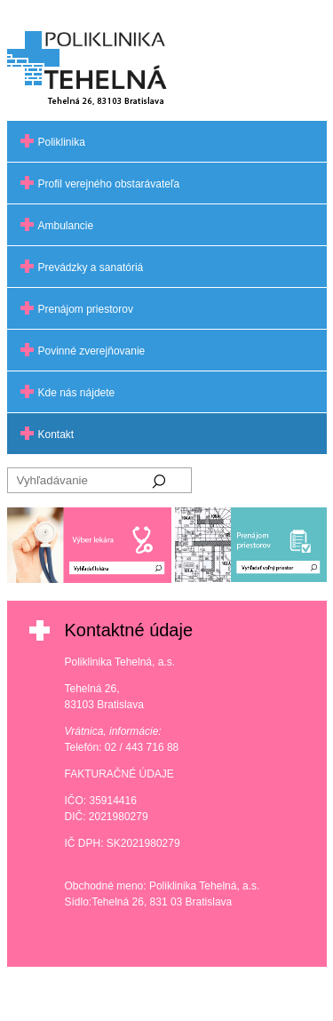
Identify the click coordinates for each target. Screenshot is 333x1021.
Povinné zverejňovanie (92, 351)
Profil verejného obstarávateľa (109, 184)
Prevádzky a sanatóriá (91, 267)
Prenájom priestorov (85, 309)
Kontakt (56, 434)
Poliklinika (61, 142)
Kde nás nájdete (76, 393)
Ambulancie (66, 225)
